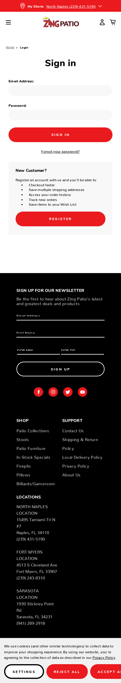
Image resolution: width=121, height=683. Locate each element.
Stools (22, 438)
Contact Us (73, 429)
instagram (53, 392)
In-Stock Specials (33, 456)
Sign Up (60, 368)
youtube (82, 392)
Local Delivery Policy (82, 456)
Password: (18, 105)
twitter (67, 392)
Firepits (23, 464)
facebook (38, 392)
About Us (71, 473)
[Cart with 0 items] (112, 22)
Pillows (23, 473)
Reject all (67, 671)
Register (60, 218)
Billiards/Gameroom (35, 482)
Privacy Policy (75, 464)
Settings (24, 671)
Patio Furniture (31, 447)
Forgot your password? (60, 150)
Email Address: (21, 80)
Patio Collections (32, 429)
